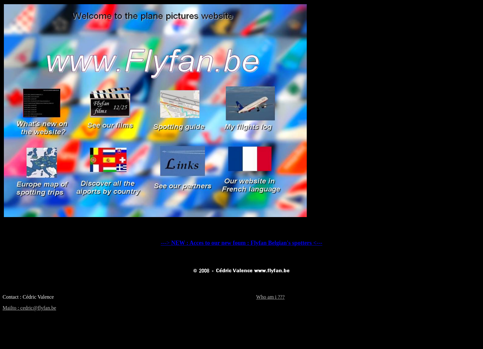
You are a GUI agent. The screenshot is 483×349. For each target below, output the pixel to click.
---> (242, 243)
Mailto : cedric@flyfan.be (29, 308)
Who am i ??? (270, 297)
